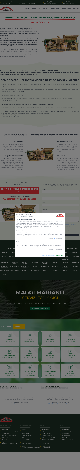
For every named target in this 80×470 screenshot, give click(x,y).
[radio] (54, 238)
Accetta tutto (59, 255)
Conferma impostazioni (48, 255)
